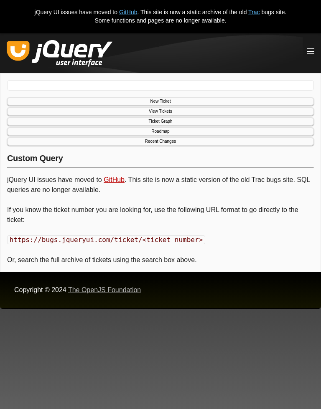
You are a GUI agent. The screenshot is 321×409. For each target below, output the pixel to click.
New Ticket (160, 101)
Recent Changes (160, 141)
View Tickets (160, 111)
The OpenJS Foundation (104, 289)
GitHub (128, 12)
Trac (254, 12)
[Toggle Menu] (310, 51)
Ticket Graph (161, 121)
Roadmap (160, 131)
